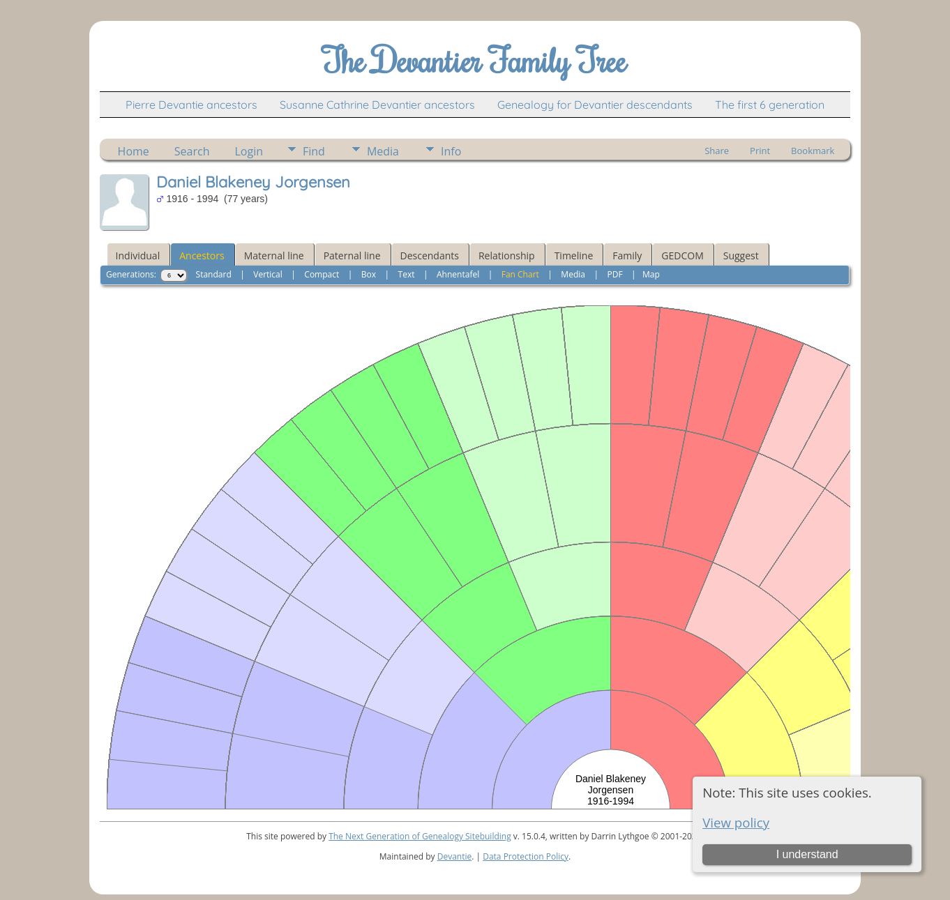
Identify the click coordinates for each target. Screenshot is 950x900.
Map (651, 274)
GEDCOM (682, 255)
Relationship (506, 255)
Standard (214, 274)
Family (627, 255)
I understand (807, 854)
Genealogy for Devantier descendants (595, 105)
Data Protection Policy (525, 856)
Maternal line (274, 255)
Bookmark (812, 150)
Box (368, 274)
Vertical (267, 274)
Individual (138, 255)
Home (133, 151)
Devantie (454, 856)
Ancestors (201, 255)
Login (248, 151)
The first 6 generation (769, 105)
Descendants (429, 255)
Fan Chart (520, 274)
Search (192, 151)
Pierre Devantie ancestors (191, 105)
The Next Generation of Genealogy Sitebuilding (420, 836)
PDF (614, 274)
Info (451, 151)
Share (716, 150)
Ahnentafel (458, 274)
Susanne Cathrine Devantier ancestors (377, 105)
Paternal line (352, 255)
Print (760, 150)
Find (314, 151)
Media (383, 151)
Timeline (574, 255)
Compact (321, 274)
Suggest (741, 255)
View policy (735, 822)
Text (406, 274)
